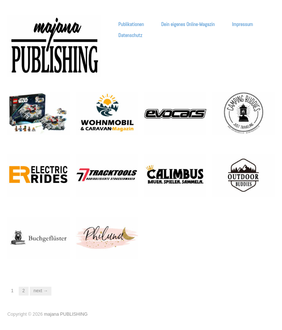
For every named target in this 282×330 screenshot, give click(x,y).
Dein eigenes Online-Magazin (188, 24)
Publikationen (131, 24)
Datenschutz (130, 35)
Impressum (242, 24)
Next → (40, 290)
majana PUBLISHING (66, 314)
